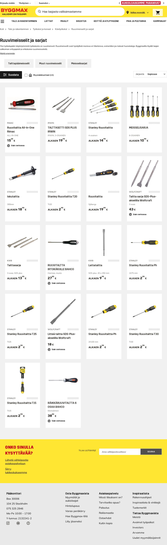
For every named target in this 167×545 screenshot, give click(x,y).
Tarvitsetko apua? (109, 507)
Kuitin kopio (105, 528)
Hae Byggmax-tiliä (76, 521)
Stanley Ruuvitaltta (100, 132)
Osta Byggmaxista (77, 498)
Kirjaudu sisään (7, 3)
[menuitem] (2, 21)
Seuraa (151, 457)
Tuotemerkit (139, 512)
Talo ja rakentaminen (18, 34)
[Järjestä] (150, 79)
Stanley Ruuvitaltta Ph (143, 270)
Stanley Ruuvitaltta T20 (62, 201)
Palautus (104, 512)
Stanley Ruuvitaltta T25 (22, 339)
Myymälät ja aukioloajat (72, 504)
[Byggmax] (14, 11)
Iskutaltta (13, 201)
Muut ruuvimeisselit (50, 68)
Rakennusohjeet (142, 502)
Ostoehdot (105, 523)
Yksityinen (24, 3)
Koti (2, 34)
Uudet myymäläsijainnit (146, 543)
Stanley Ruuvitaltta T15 (21, 408)
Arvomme (138, 537)
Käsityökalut (61, 34)
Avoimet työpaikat (143, 527)
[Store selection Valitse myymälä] (137, 12)
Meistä (136, 522)
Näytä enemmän (7, 58)
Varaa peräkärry (75, 516)
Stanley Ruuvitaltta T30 (144, 339)
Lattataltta (95, 270)
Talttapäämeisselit (19, 68)
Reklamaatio (106, 518)
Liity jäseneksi (73, 526)
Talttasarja (14, 270)
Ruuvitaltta (95, 201)
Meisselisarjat (79, 68)
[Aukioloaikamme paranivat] (141, 3)
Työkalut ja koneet (42, 34)
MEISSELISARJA (138, 132)
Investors (138, 532)
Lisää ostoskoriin (22, 158)
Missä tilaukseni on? (110, 502)
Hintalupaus (72, 511)
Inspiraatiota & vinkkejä (146, 507)
